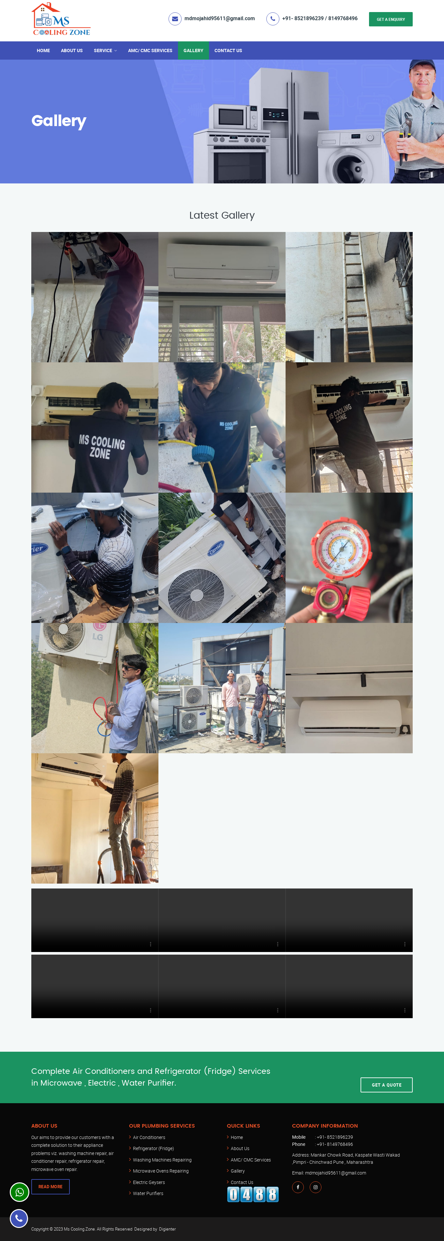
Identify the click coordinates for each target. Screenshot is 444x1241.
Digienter (167, 1229)
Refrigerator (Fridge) (153, 1148)
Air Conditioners (149, 1137)
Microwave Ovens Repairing (161, 1171)
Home (43, 50)
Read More (50, 1187)
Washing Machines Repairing (162, 1160)
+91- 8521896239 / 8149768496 (320, 18)
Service (103, 50)
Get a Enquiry (391, 19)
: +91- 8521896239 (322, 1137)
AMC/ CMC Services (150, 50)
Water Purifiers (148, 1193)
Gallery (193, 50)
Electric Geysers (149, 1182)
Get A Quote (387, 1077)
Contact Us (228, 50)
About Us (72, 50)
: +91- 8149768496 (322, 1144)
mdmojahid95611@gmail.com (220, 18)
